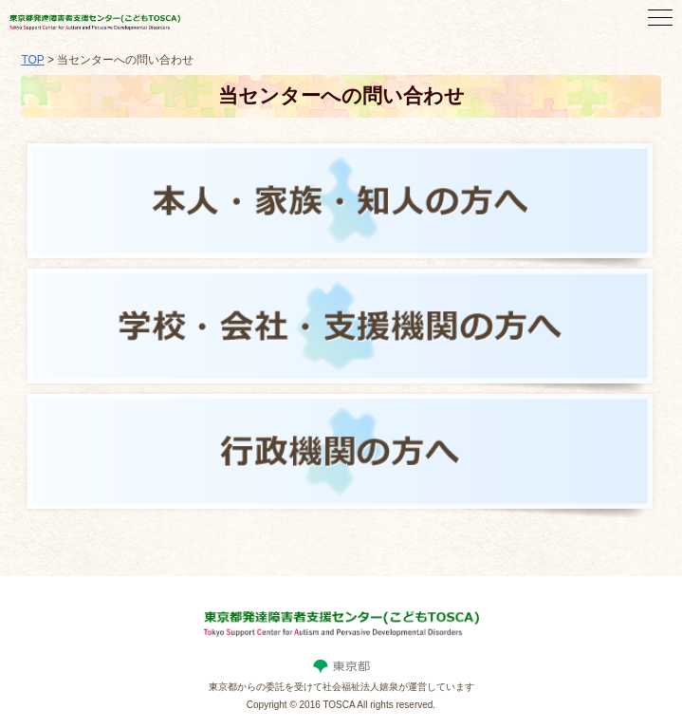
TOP (32, 59)
